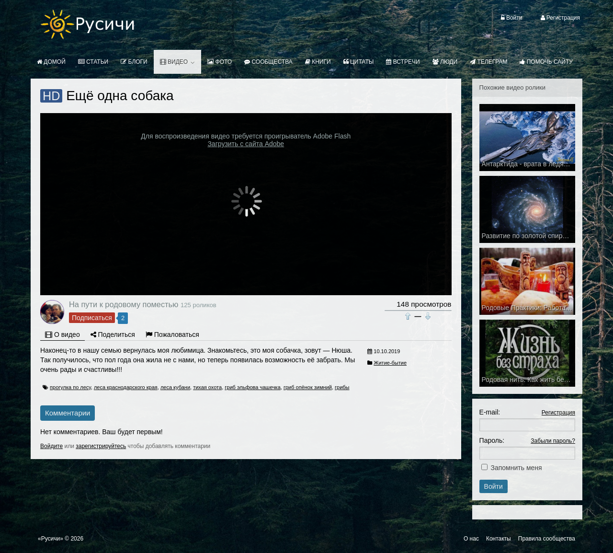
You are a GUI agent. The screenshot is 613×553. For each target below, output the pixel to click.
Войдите (51, 446)
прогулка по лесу (70, 387)
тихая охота (207, 387)
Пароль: (491, 440)
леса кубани (175, 387)
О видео (62, 334)
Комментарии (67, 413)
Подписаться (92, 318)
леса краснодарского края (126, 387)
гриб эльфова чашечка (253, 387)
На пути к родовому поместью (123, 304)
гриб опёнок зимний (308, 387)
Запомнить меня (516, 468)
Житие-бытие (390, 363)
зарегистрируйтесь (101, 446)
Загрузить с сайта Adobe (245, 144)
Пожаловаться (172, 334)
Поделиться (113, 334)
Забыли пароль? (553, 441)
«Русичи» (50, 538)
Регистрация (558, 412)
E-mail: (489, 412)
